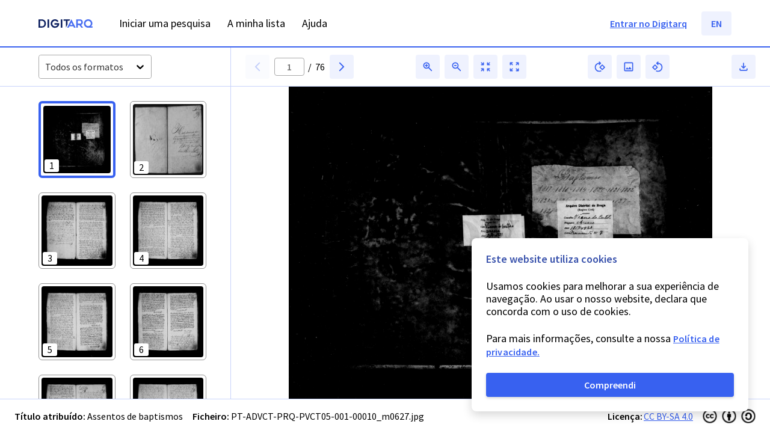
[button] (77, 139)
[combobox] (46, 67)
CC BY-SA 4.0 (668, 416)
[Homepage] (65, 25)
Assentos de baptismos (135, 416)
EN (716, 23)
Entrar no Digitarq (648, 23)
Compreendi (610, 385)
